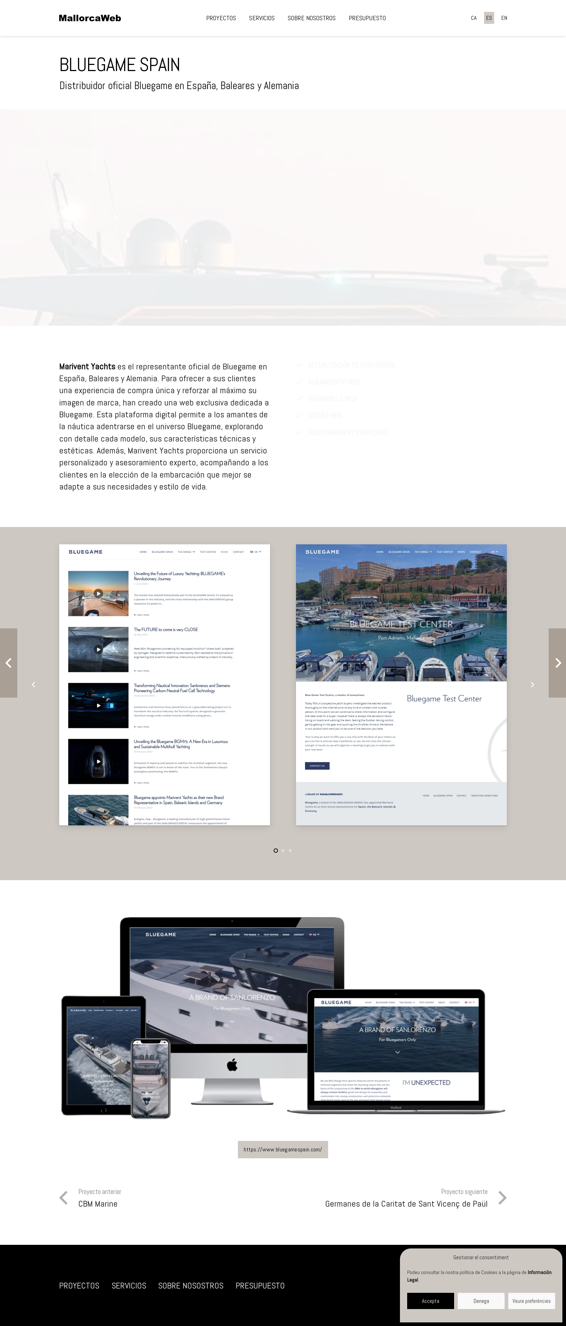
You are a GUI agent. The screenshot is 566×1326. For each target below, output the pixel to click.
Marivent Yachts (87, 366)
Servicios (129, 1285)
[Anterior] (33, 685)
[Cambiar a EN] (504, 18)
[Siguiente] (532, 685)
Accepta (430, 1301)
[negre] (90, 18)
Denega (481, 1301)
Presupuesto (260, 1285)
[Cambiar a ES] (489, 18)
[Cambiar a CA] (474, 18)
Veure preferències (532, 1301)
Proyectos (79, 1285)
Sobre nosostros (190, 1285)
